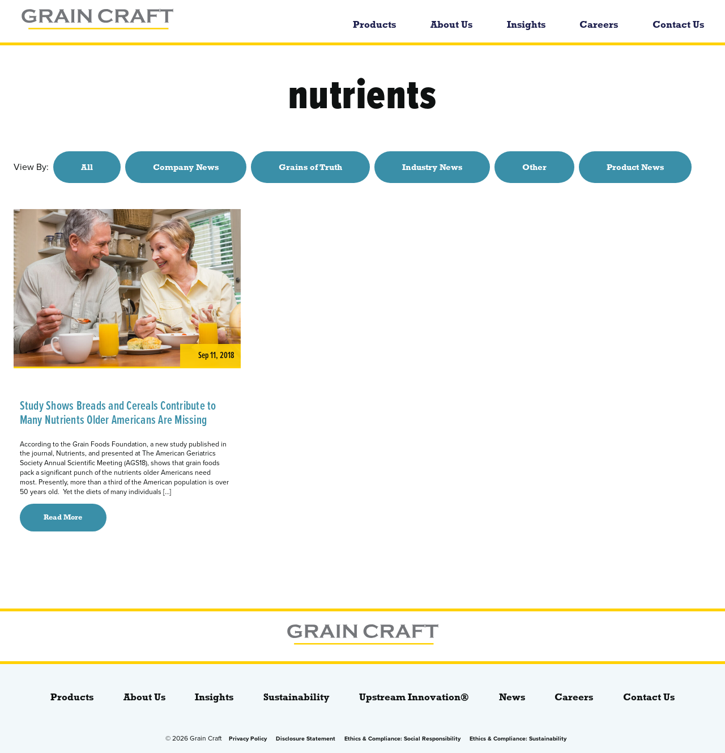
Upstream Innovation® (414, 697)
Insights (526, 25)
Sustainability (296, 697)
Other (534, 167)
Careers (598, 25)
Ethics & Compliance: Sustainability (518, 738)
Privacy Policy (248, 738)
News (512, 697)
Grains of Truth (310, 167)
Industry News (432, 167)
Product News (635, 167)
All (87, 167)
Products (374, 25)
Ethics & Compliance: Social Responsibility (402, 738)
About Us (451, 25)
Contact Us (678, 25)
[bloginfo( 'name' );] (152, 21)
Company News (186, 167)
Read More (63, 517)
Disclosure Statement (305, 738)
